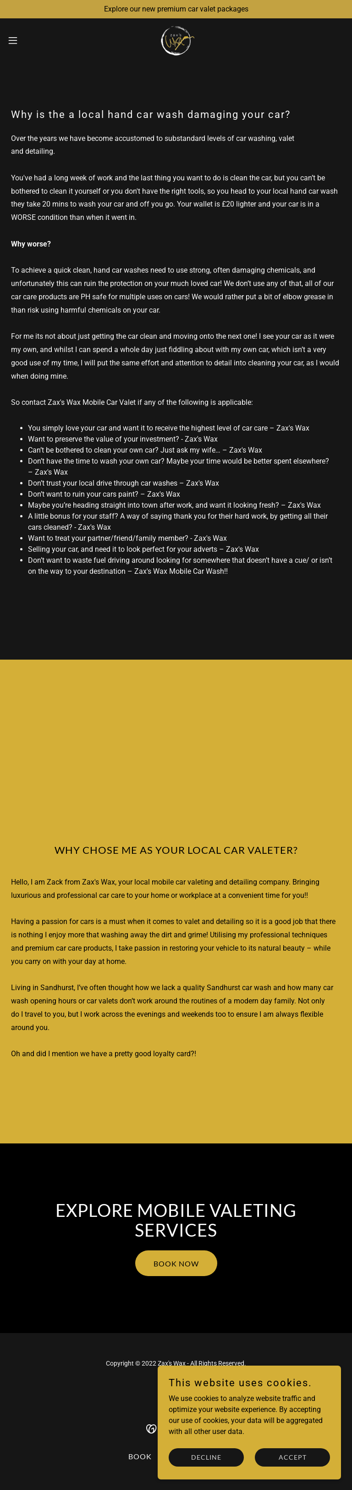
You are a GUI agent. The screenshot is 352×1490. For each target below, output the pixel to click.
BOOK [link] (140, 1456)
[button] (29, 40)
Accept (293, 1464)
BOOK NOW (176, 1263)
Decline (206, 1464)
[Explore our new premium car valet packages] (176, 9)
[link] (176, 40)
